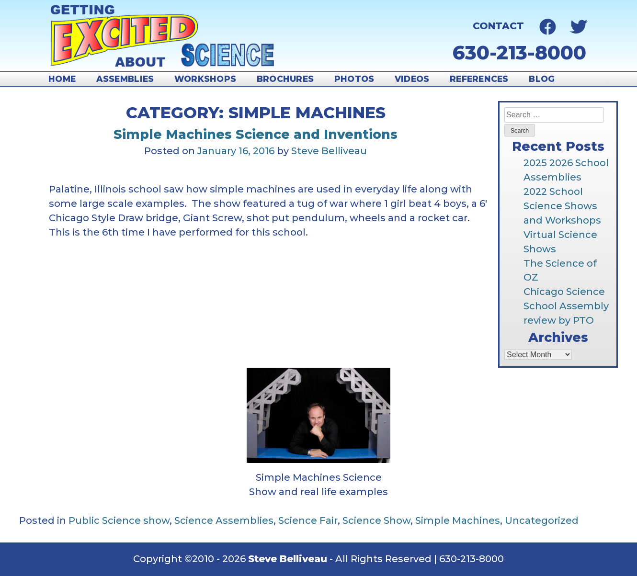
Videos (412, 79)
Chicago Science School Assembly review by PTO (566, 306)
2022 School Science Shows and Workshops (562, 206)
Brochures (285, 79)
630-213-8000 (519, 52)
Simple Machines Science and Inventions (256, 134)
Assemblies (125, 79)
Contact (498, 26)
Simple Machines (457, 520)
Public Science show (119, 520)
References (479, 79)
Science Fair (308, 520)
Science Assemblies (223, 520)
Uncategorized (542, 520)
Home (62, 79)
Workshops (205, 79)
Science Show (376, 520)
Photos (354, 79)
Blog (542, 79)
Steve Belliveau (329, 151)
